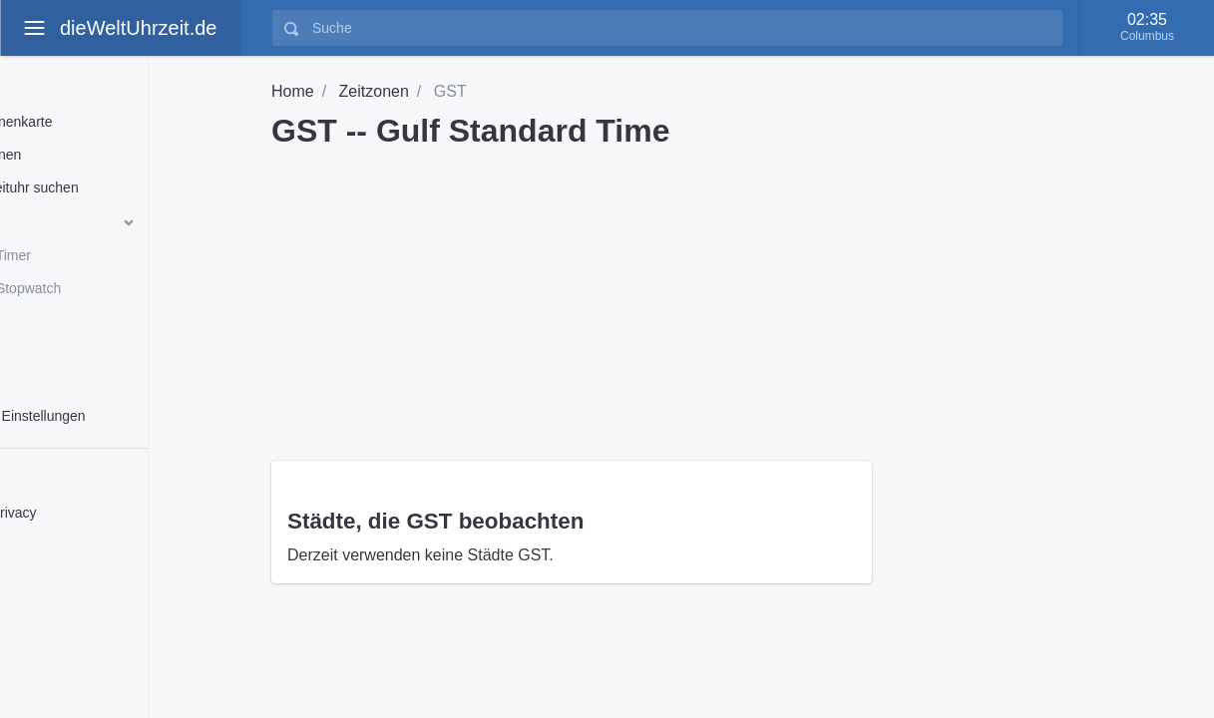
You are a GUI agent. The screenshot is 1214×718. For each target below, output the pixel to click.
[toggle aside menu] (34, 28)
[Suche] (681, 28)
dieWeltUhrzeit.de (138, 28)
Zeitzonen (374, 91)
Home (292, 91)
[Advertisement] (726, 297)
